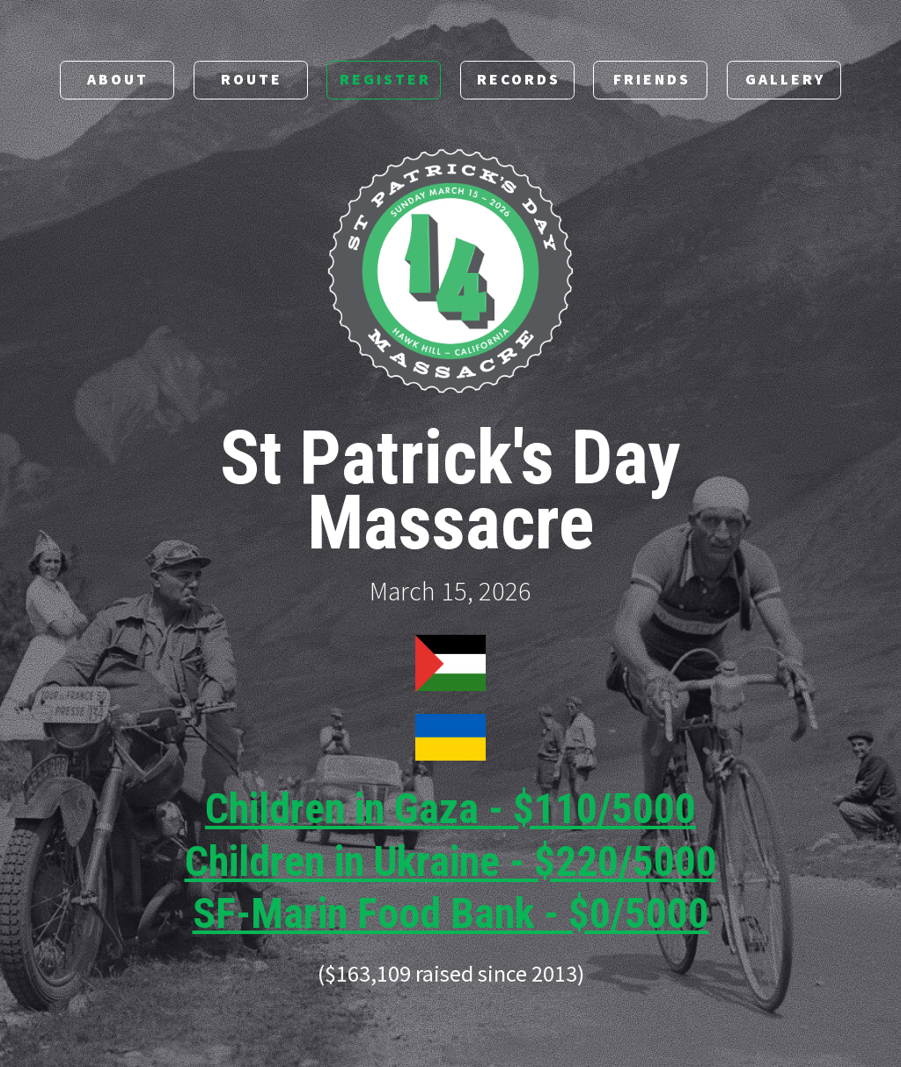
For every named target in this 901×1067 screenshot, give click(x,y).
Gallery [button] (785, 80)
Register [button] (385, 80)
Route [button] (251, 80)
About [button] (118, 80)
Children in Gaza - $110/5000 (450, 810)
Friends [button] (652, 80)
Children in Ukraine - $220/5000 (451, 862)
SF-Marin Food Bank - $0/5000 (451, 914)
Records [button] (518, 80)
